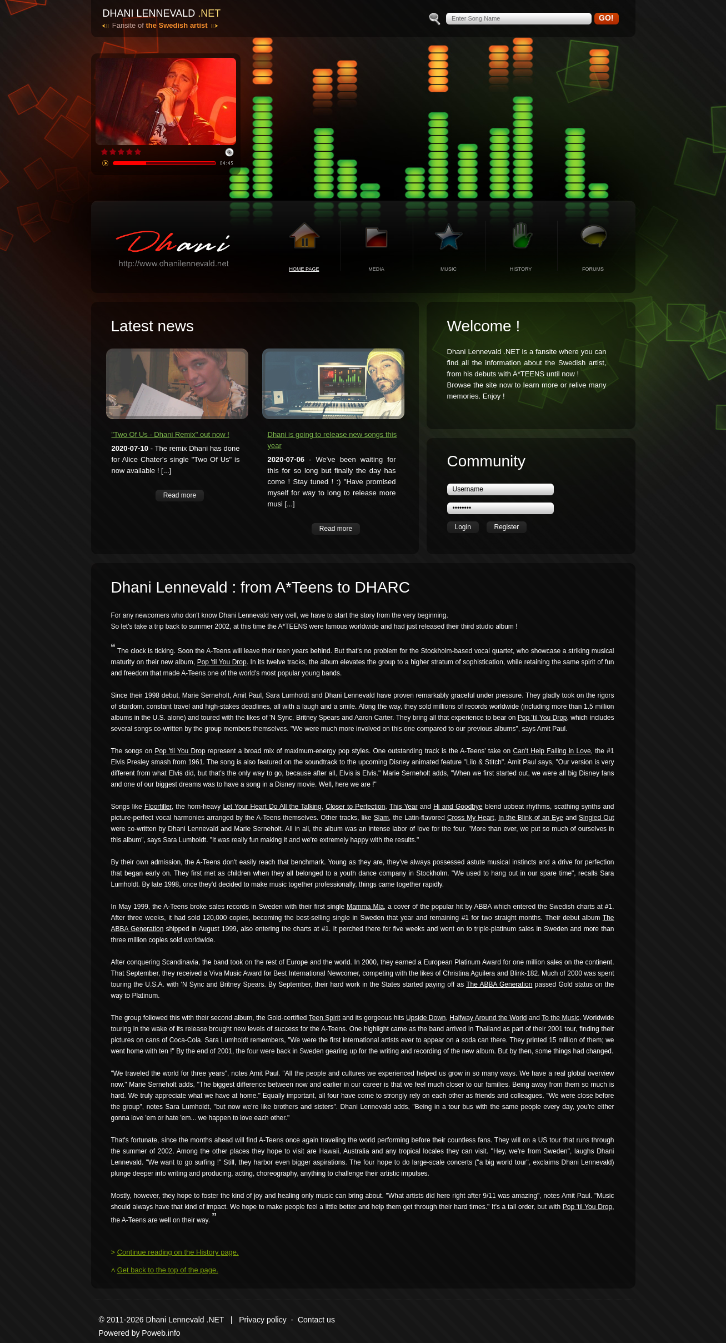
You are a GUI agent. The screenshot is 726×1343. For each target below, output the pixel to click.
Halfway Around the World (488, 1018)
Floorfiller (158, 806)
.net (209, 13)
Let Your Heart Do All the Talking (272, 806)
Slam (381, 818)
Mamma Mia (365, 907)
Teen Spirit (325, 1018)
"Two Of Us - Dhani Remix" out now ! (170, 434)
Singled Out (596, 818)
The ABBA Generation (499, 984)
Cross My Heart (470, 818)
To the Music (560, 1018)
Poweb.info (161, 1333)
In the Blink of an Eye (530, 818)
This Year (403, 806)
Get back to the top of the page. (167, 1270)
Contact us (316, 1319)
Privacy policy (263, 1319)
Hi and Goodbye (458, 806)
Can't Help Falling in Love (551, 751)
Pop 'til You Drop (222, 662)
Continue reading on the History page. (178, 1252)
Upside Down (426, 1018)
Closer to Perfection (355, 806)
